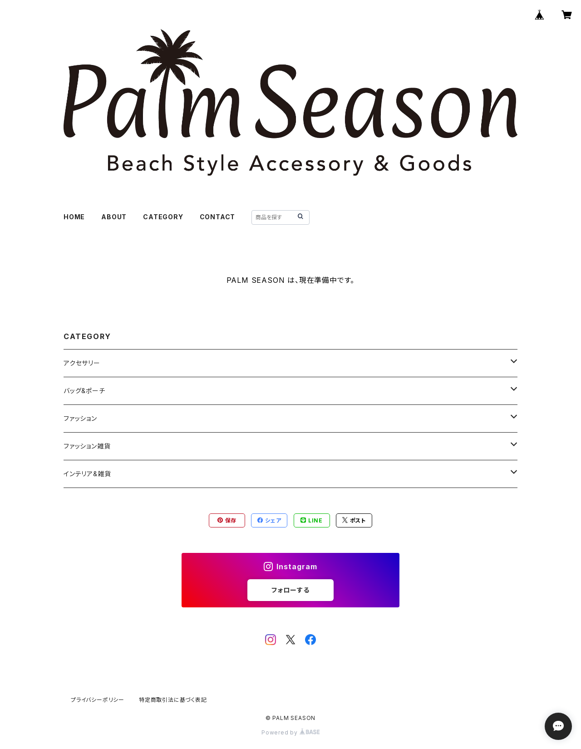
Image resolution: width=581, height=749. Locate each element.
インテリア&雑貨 (87, 474)
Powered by (290, 732)
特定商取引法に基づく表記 (173, 699)
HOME (74, 217)
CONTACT (218, 217)
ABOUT (114, 217)
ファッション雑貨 (87, 446)
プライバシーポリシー (97, 699)
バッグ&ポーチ (84, 390)
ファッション (80, 418)
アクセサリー (82, 363)
